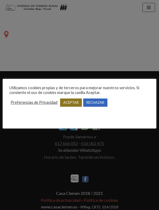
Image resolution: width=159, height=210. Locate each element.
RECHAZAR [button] (95, 102)
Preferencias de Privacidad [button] (34, 102)
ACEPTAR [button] (71, 102)
